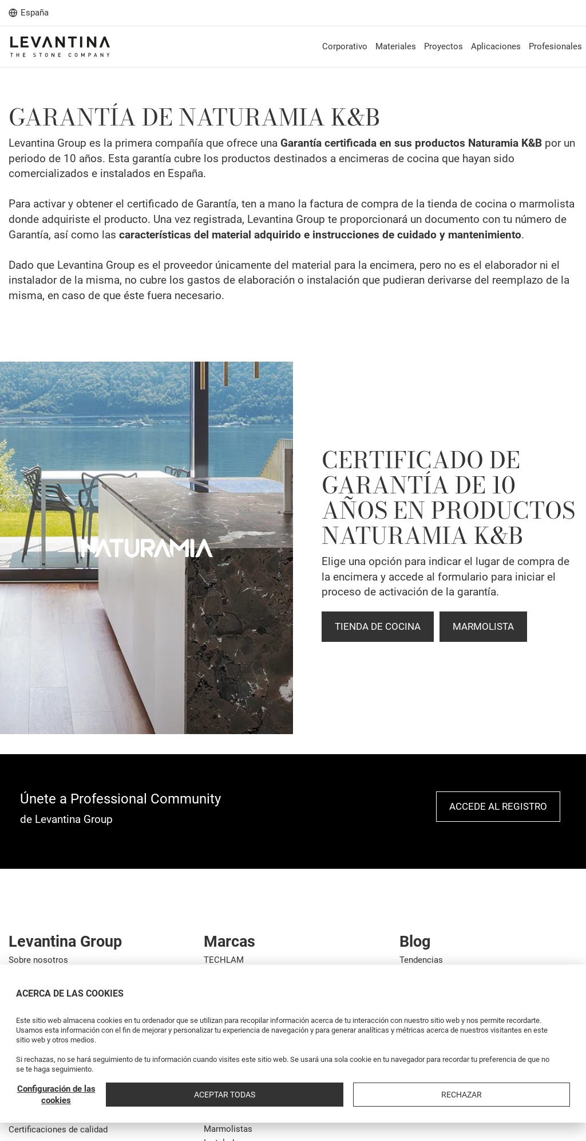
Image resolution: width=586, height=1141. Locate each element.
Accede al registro (498, 806)
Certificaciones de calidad (58, 1129)
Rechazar (540, 1094)
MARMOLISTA (483, 626)
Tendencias (421, 960)
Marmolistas (228, 1129)
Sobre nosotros (38, 960)
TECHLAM (224, 960)
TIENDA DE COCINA (378, 626)
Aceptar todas (459, 1094)
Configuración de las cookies (370, 1094)
